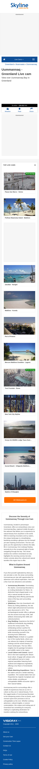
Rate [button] (19, 109)
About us (6, 732)
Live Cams (19, 59)
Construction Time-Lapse (11, 741)
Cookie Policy (8, 759)
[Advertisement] (19, 35)
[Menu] (33, 59)
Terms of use (7, 755)
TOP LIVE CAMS (19, 165)
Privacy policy (8, 764)
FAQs (5, 750)
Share (31, 109)
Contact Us (7, 746)
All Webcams (20, 500)
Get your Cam (8, 736)
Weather (8, 109)
